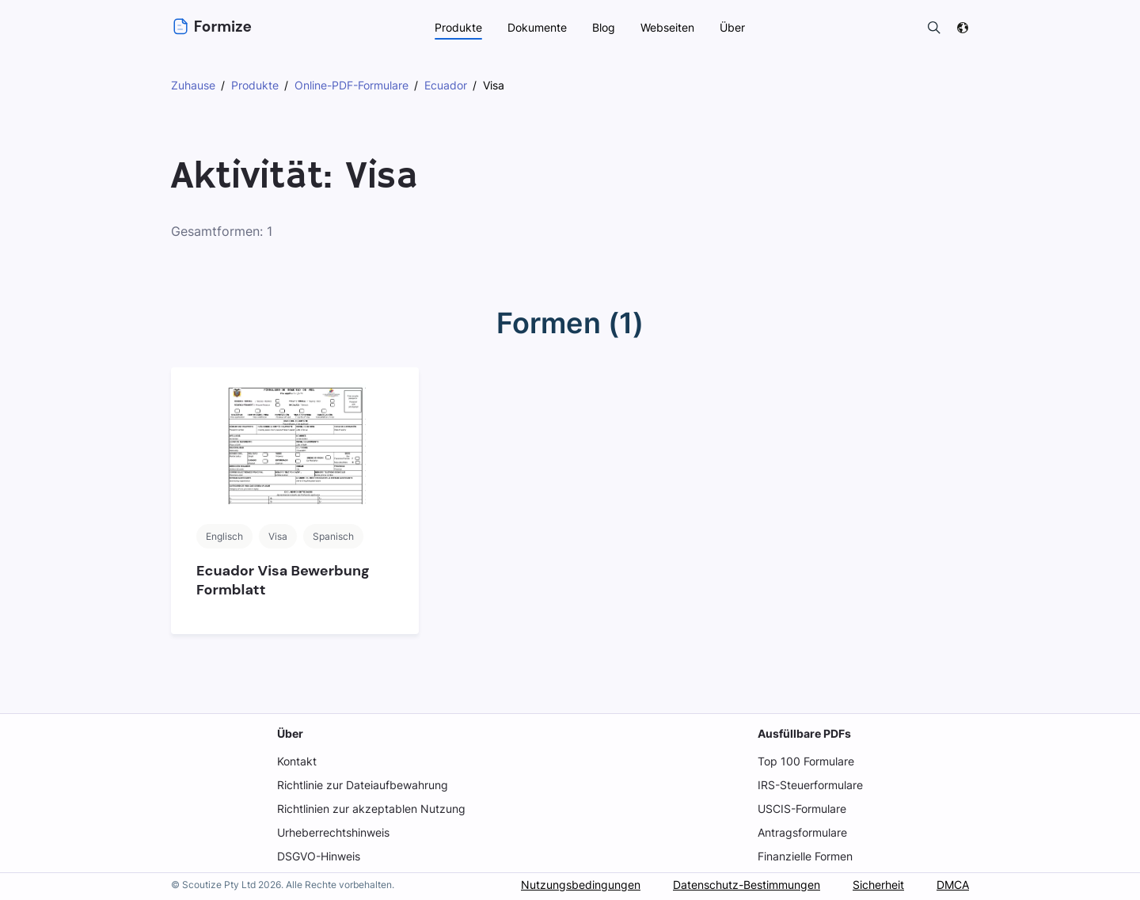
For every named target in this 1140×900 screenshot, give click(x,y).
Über (289, 733)
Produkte (457, 27)
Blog (603, 27)
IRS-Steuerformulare (810, 785)
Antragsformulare (802, 832)
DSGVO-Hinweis (319, 856)
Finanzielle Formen (806, 856)
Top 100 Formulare (805, 761)
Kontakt (296, 761)
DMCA (952, 884)
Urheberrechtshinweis (334, 832)
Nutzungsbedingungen (576, 884)
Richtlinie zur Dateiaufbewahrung (363, 785)
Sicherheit (876, 884)
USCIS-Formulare (802, 808)
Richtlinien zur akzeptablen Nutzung (370, 808)
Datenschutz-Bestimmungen (743, 884)
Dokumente (536, 27)
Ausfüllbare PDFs (803, 733)
